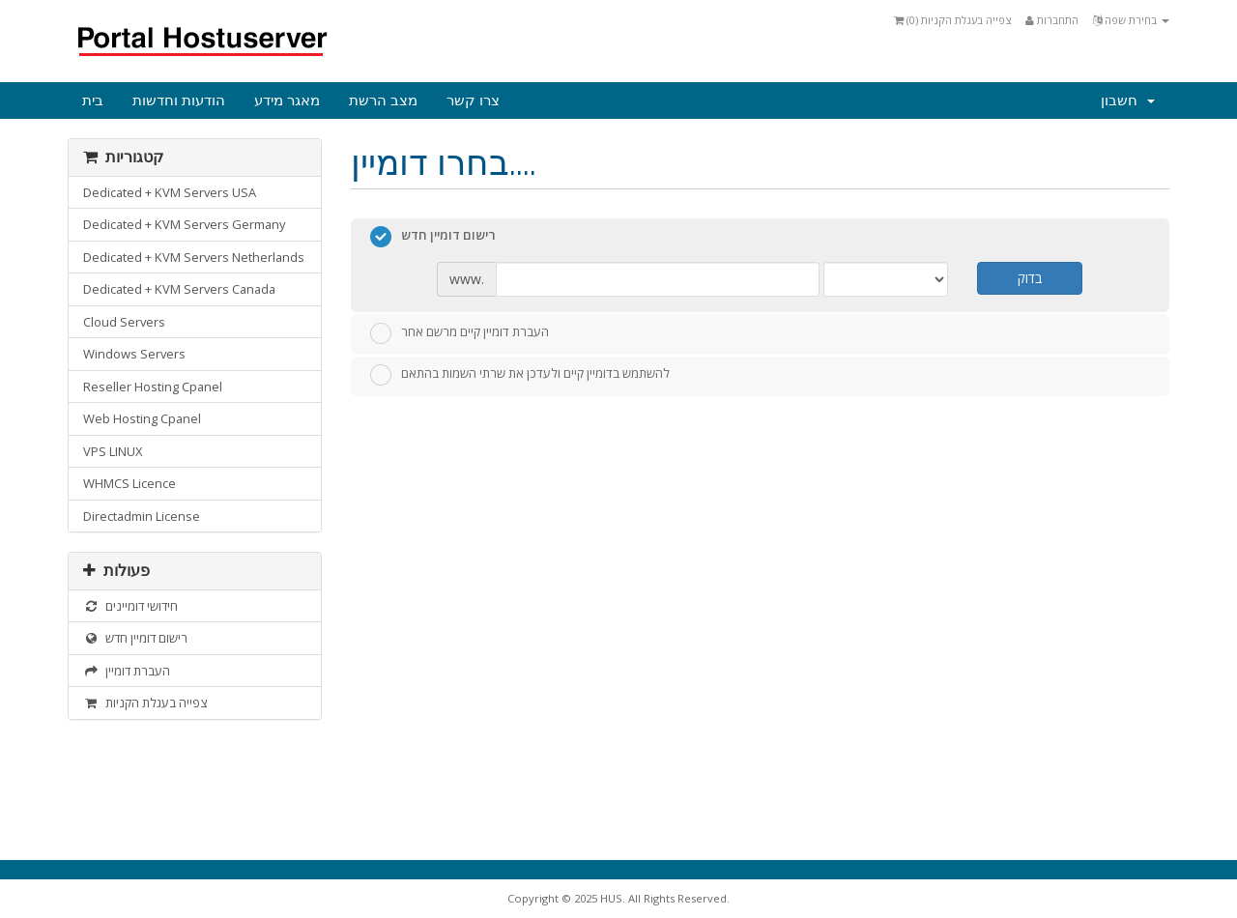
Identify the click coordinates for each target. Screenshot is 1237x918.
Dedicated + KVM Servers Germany (184, 224)
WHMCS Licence (129, 483)
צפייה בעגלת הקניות (145, 702)
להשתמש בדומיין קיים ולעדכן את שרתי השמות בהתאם (520, 375)
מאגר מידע (287, 100)
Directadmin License (141, 516)
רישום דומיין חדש (135, 637)
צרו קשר (473, 100)
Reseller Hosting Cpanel (152, 386)
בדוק (1030, 278)
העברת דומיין (126, 670)
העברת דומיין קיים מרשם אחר (459, 333)
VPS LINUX (112, 451)
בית (92, 100)
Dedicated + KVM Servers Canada (179, 289)
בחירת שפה (1131, 20)
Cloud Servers (124, 321)
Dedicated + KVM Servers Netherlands (193, 257)
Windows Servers (134, 353)
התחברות (1052, 20)
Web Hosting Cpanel (142, 418)
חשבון (1128, 100)
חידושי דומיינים (130, 606)
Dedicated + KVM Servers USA (169, 192)
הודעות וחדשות (178, 100)
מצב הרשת (383, 100)
